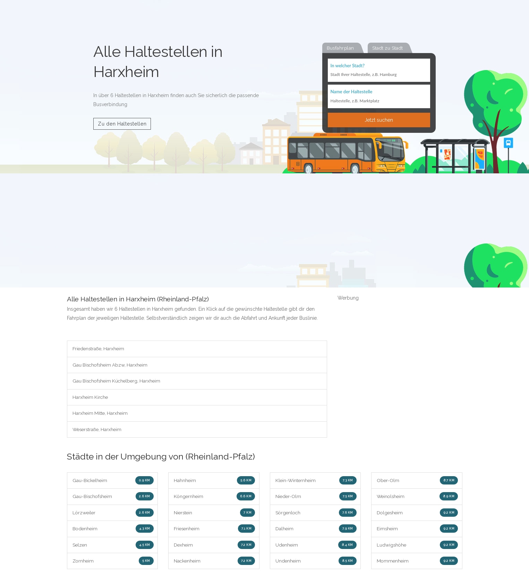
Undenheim (316, 563)
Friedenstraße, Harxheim (99, 349)
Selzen (113, 546)
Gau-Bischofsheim (113, 498)
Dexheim (214, 546)
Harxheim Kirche (90, 398)
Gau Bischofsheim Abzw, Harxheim (111, 365)
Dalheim (316, 530)
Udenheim (316, 546)
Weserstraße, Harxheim (98, 430)
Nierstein (214, 514)
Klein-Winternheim (316, 481)
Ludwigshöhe (417, 546)
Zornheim (113, 563)
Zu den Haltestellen (122, 124)
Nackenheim (214, 563)
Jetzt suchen (379, 120)
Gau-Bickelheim (113, 481)
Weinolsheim (417, 498)
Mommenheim (417, 563)
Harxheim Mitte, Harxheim (100, 414)
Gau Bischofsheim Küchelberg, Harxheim (118, 381)
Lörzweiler (113, 514)
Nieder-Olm (316, 498)
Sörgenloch (316, 514)
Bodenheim (113, 530)
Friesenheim (214, 530)
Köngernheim (214, 498)
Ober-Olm (417, 481)
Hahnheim (214, 481)
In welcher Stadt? (348, 66)
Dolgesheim (417, 514)
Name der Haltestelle (352, 92)
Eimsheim (417, 530)
